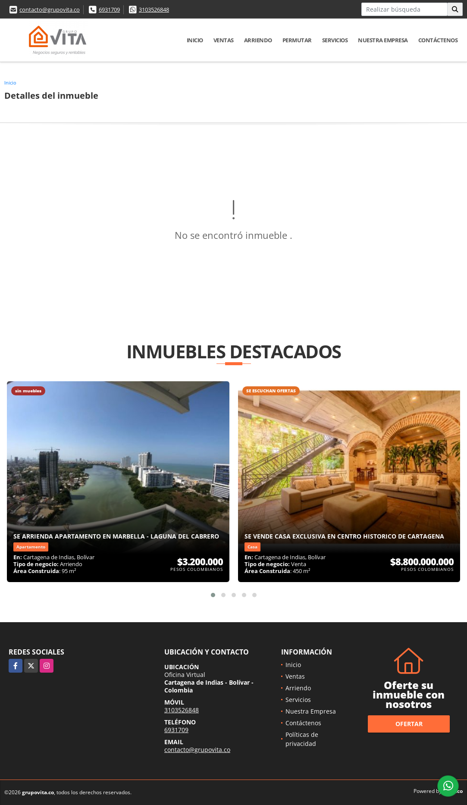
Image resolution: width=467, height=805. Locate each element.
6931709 (109, 9)
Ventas (223, 40)
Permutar (297, 40)
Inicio (195, 40)
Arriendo (258, 40)
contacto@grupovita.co (49, 9)
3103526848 (154, 9)
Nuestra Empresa (383, 40)
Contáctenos (438, 40)
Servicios (335, 40)
